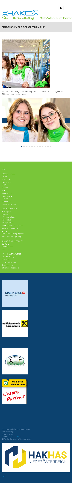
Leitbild (4, 176)
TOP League (6, 220)
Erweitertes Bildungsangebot (13, 234)
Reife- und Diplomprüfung (11, 236)
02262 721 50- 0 (14, 436)
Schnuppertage (7, 265)
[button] (36, 120)
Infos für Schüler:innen (12, 241)
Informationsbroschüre (10, 268)
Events (4, 231)
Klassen (5, 187)
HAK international (8, 217)
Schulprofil (6, 179)
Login (4, 476)
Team (4, 185)
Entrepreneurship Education (12, 225)
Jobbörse (5, 249)
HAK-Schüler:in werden (12, 254)
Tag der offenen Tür (9, 262)
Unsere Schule (8, 174)
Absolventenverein (9, 204)
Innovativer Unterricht (10, 228)
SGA (3, 190)
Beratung (5, 244)
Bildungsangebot (10, 209)
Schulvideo (6, 259)
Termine (5, 199)
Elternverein (6, 201)
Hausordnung (7, 196)
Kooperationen (7, 193)
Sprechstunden (7, 246)
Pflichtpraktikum (8, 222)
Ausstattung (6, 182)
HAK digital (6, 214)
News (4, 169)
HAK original (6, 211)
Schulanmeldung (8, 257)
